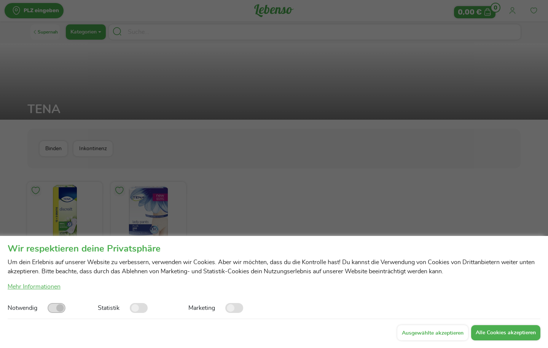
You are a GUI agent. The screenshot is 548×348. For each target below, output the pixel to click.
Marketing (201, 308)
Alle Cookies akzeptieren (506, 332)
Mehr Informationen (34, 287)
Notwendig (22, 308)
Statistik (108, 308)
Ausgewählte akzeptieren (433, 333)
